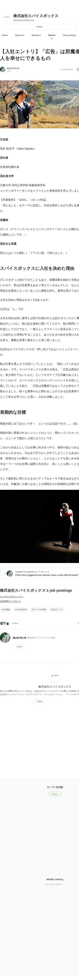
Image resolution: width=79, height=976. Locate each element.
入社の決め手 (21, 609)
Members (36, 35)
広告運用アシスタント (10, 601)
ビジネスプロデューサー (11, 596)
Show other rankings (54, 884)
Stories (51, 35)
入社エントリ (57, 609)
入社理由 (6, 609)
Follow (39, 26)
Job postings (69, 35)
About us (19, 35)
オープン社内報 (39, 609)
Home (5, 35)
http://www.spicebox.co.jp (23, 20)
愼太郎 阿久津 (13, 68)
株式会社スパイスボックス (35, 15)
